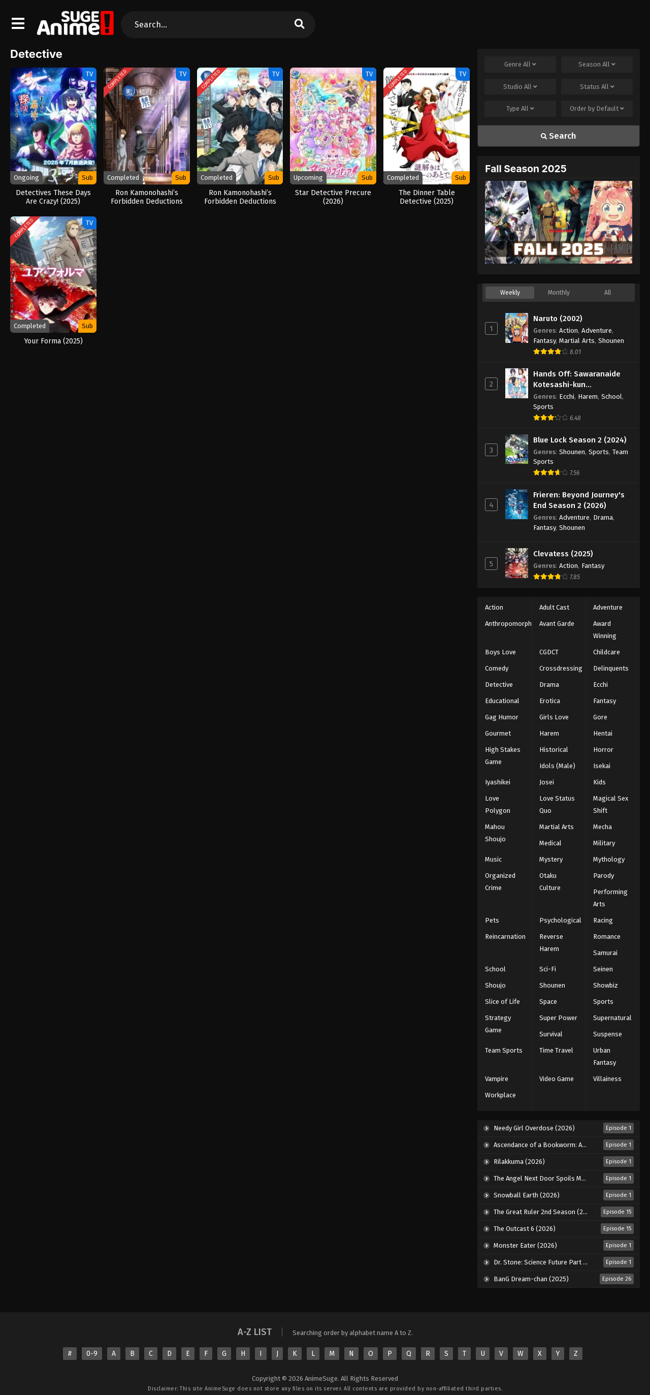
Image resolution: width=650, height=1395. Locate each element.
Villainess (607, 1079)
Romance (607, 936)
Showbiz (605, 985)
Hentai (602, 733)
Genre (520, 64)
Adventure (596, 330)
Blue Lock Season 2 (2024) (580, 440)
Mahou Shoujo (495, 833)
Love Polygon (497, 804)
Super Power (558, 1018)
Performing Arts (610, 898)
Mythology (609, 859)
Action (568, 330)
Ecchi (566, 396)
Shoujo (495, 985)
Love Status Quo (557, 804)
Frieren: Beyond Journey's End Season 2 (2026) (579, 500)
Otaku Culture (550, 882)
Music (493, 859)
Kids (599, 782)
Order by (597, 108)
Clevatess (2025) (563, 553)
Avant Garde (556, 623)
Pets (492, 920)
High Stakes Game (503, 756)
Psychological (560, 920)
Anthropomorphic (510, 623)
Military (604, 843)
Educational (502, 701)
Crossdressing (560, 668)
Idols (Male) (557, 766)
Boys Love (500, 652)
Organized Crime (500, 882)
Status (597, 86)
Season (596, 64)
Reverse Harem (551, 943)
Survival (551, 1034)
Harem (588, 396)
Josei (546, 782)
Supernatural (612, 1018)
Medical (550, 843)
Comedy (496, 668)
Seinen (603, 969)
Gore (600, 717)
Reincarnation (505, 936)
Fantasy (544, 340)
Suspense (607, 1034)
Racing (603, 920)
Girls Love (554, 717)
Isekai (601, 766)
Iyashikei (497, 782)
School (611, 396)
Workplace (500, 1095)
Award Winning (604, 630)
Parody (603, 875)
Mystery (551, 859)
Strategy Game (498, 1024)
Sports (543, 406)
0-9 (92, 1353)
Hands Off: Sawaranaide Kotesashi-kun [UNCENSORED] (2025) (577, 379)
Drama (603, 517)
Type (520, 108)
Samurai (605, 953)
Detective (499, 684)
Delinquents (611, 668)
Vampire (496, 1079)
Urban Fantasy (604, 1056)
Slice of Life (502, 1001)
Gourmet (498, 733)
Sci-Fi (547, 969)
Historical (553, 749)
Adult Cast (554, 607)
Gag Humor (501, 717)
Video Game (556, 1079)
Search (558, 136)
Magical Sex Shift (610, 804)
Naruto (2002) (557, 318)
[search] (299, 24)
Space (548, 1001)
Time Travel (556, 1050)
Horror (603, 749)
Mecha (602, 827)
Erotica (549, 701)
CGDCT (549, 652)
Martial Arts (577, 340)
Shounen (611, 340)
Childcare (606, 652)
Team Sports (504, 1050)
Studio (520, 86)
